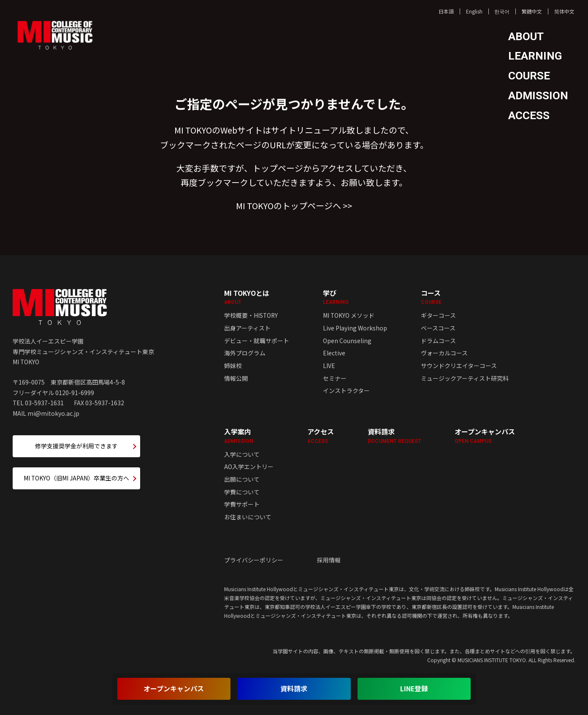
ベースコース (438, 328)
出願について (242, 479)
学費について (242, 492)
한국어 (501, 11)
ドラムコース (438, 340)
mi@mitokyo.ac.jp (53, 413)
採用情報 (329, 560)
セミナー (335, 378)
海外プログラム (245, 353)
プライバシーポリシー (253, 560)
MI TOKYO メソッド (348, 315)
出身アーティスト (247, 328)
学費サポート (242, 504)
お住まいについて (247, 517)
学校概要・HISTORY (251, 315)
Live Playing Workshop (355, 328)
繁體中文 (532, 11)
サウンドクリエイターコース (459, 365)
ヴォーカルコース (444, 353)
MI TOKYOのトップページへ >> (294, 205)
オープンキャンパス (485, 435)
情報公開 (236, 378)
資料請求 (394, 435)
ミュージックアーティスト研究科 (465, 378)
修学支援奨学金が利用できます (76, 446)
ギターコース (438, 315)
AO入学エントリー (249, 466)
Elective (334, 353)
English (474, 11)
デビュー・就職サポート (256, 340)
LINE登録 (414, 688)
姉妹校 (233, 365)
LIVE (329, 365)
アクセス (320, 435)
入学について (242, 454)
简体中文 (564, 11)
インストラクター (346, 390)
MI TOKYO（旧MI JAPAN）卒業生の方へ (76, 478)
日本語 (446, 11)
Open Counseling (347, 340)
